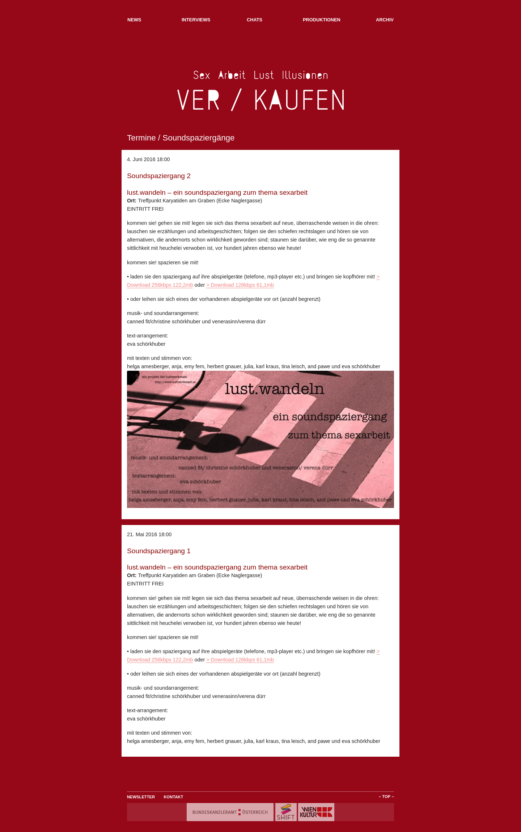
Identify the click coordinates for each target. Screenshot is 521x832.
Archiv (385, 19)
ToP (386, 796)
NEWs (134, 19)
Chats (254, 19)
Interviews (196, 19)
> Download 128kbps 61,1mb (240, 285)
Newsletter (141, 797)
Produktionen (321, 19)
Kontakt (173, 797)
